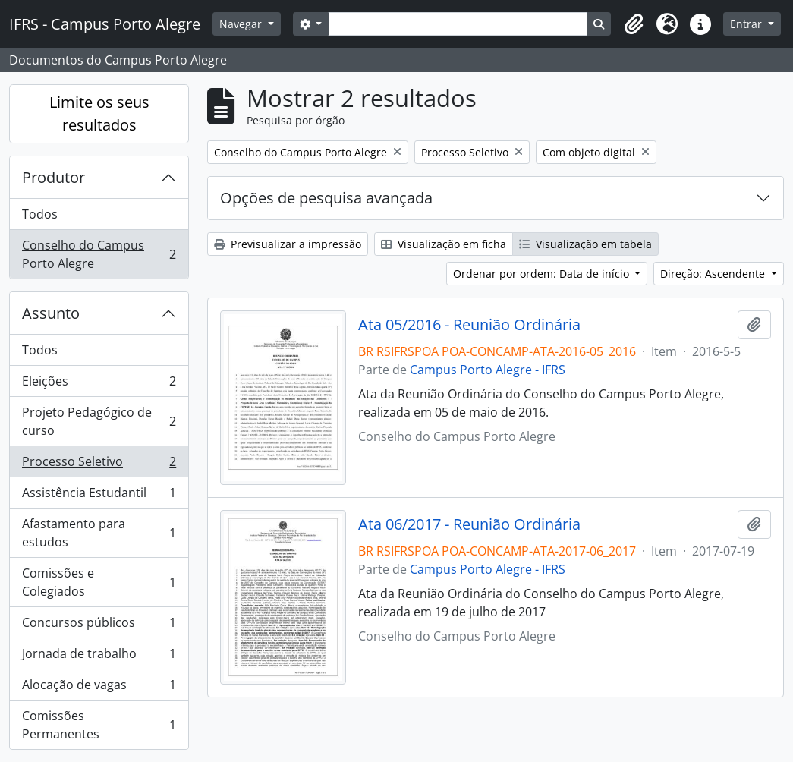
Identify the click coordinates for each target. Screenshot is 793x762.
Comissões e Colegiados (98, 582)
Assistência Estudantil (98, 496)
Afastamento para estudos (98, 532)
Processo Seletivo (98, 464)
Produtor (53, 177)
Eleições (98, 384)
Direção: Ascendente (714, 273)
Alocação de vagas (98, 688)
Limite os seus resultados (99, 113)
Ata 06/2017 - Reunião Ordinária (469, 524)
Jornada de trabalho (98, 656)
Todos (40, 214)
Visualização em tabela (585, 244)
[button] (633, 24)
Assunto (51, 313)
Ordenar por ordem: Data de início (542, 273)
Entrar (747, 24)
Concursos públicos (98, 625)
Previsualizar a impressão (287, 244)
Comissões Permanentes (98, 724)
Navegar (242, 24)
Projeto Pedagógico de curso (98, 421)
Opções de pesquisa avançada (326, 197)
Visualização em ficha (443, 244)
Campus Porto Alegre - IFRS (487, 369)
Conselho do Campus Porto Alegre (98, 254)
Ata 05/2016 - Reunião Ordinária (469, 325)
